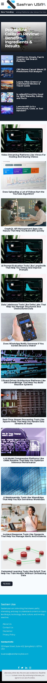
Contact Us (8, 627)
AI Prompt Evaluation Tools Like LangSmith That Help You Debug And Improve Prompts (23, 268)
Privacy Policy (9, 634)
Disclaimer (7, 631)
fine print (9, 675)
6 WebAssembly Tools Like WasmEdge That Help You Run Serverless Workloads (24, 499)
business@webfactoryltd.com (14, 654)
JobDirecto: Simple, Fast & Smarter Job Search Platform (30, 59)
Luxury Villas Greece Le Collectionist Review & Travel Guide (28, 84)
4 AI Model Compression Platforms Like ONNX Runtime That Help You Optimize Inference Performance (23, 461)
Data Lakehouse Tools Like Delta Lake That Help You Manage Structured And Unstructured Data (23, 307)
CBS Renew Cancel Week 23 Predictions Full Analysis (31, 71)
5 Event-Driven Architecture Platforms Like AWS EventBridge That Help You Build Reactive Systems (24, 383)
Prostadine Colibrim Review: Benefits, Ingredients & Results (22, 38)
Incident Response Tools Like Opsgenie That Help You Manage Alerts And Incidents (23, 535)
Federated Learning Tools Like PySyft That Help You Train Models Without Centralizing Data (23, 573)
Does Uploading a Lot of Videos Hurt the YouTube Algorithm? (23, 193)
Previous (7, 584)
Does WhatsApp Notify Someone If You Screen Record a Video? (23, 345)
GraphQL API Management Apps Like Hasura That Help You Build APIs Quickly (23, 230)
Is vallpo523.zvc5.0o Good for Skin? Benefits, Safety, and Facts (29, 96)
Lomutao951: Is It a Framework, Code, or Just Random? (29, 109)
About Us (7, 624)
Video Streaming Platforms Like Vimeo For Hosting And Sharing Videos (23, 156)
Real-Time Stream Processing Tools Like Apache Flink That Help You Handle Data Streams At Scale (23, 422)
